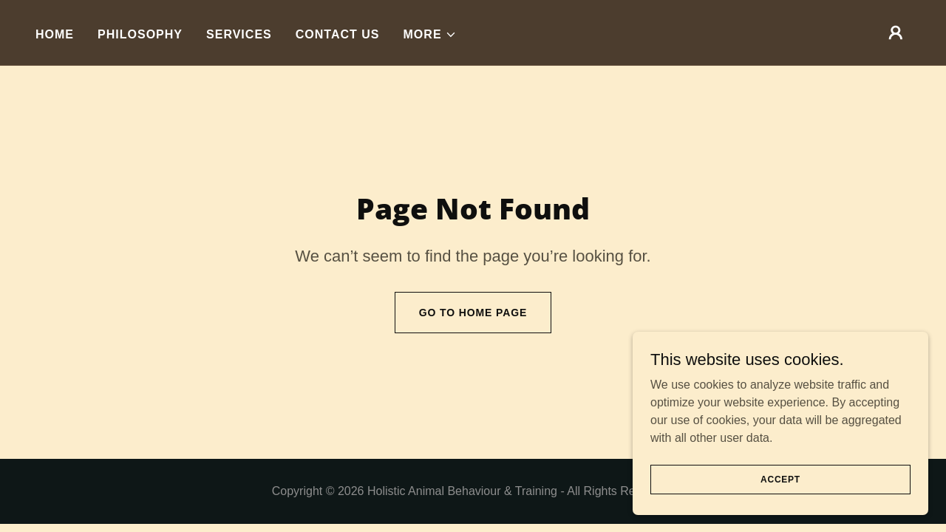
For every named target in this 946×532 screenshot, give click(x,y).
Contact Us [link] (338, 34)
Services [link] (239, 34)
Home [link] (54, 34)
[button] (430, 35)
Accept (780, 479)
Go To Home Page (473, 312)
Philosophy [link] (140, 34)
